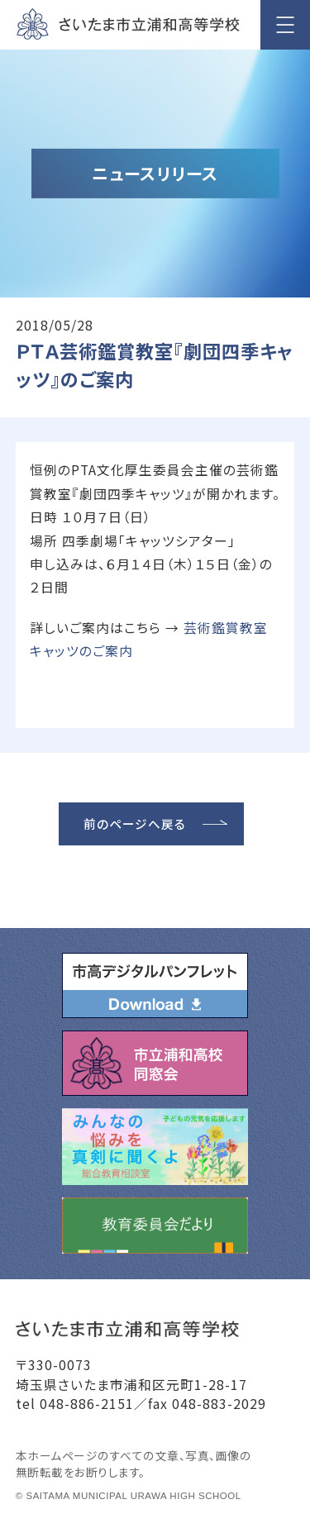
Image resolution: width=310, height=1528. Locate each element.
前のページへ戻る (134, 823)
